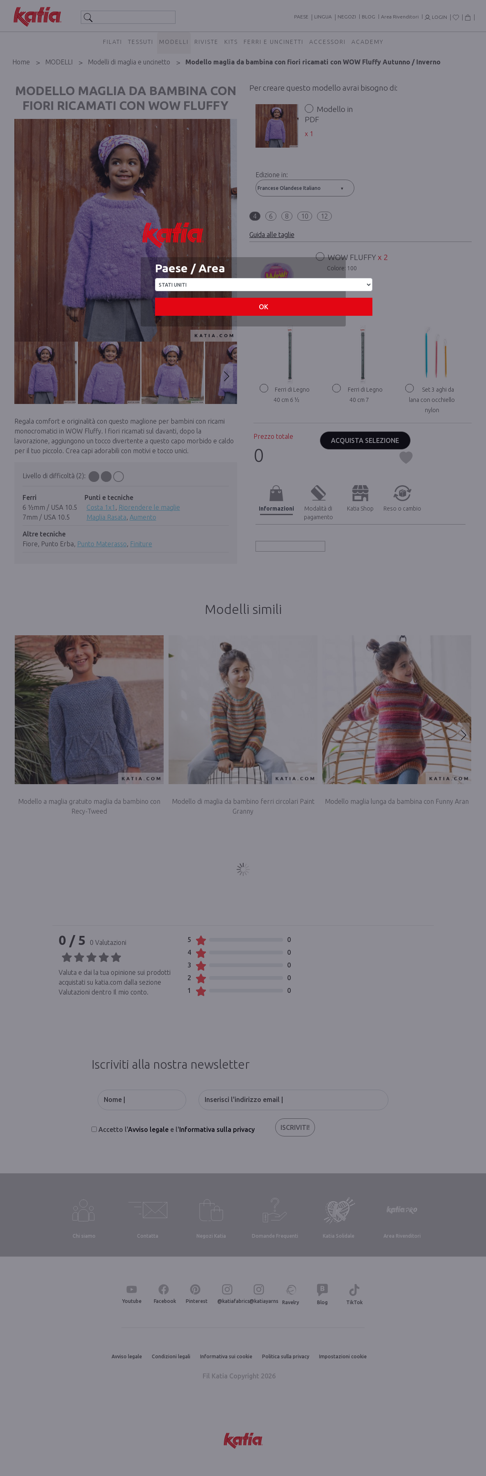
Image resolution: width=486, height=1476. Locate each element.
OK (263, 306)
